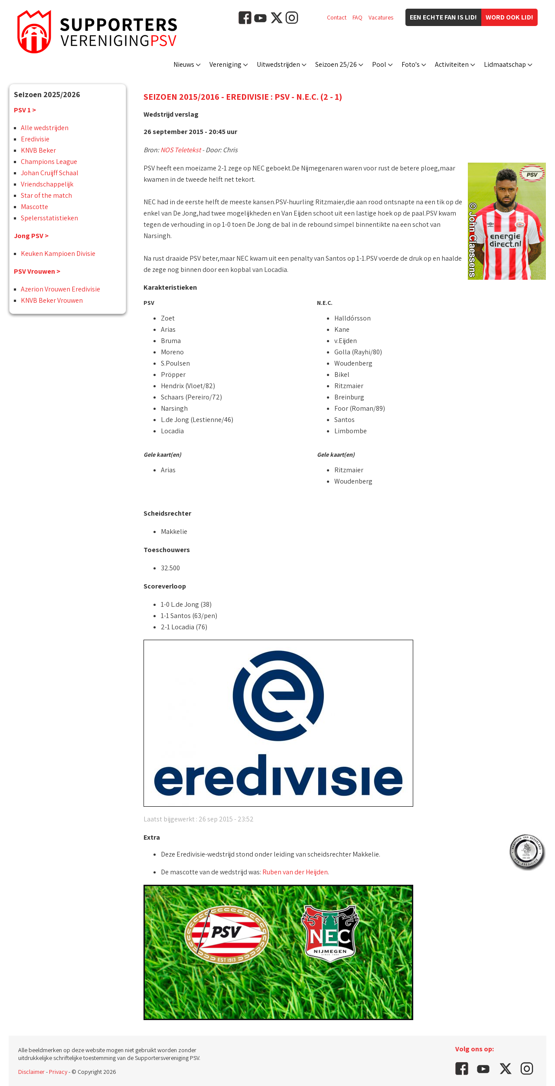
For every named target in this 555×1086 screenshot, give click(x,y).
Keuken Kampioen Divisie (58, 253)
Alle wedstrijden (45, 127)
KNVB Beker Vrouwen (52, 300)
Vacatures (381, 17)
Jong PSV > (31, 235)
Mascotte (34, 206)
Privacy (58, 1072)
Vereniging (225, 64)
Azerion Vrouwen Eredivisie (60, 289)
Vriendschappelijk (47, 184)
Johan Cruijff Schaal (49, 172)
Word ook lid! (509, 17)
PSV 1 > (25, 109)
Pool (379, 64)
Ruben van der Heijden (295, 872)
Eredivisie (35, 139)
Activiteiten (452, 64)
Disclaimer (31, 1072)
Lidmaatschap (505, 64)
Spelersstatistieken (49, 217)
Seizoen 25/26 (336, 64)
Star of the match (46, 195)
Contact (336, 17)
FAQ (357, 17)
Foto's (411, 64)
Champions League (49, 161)
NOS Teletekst (180, 149)
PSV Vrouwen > (37, 271)
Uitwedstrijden (278, 64)
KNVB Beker (38, 150)
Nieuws (183, 64)
